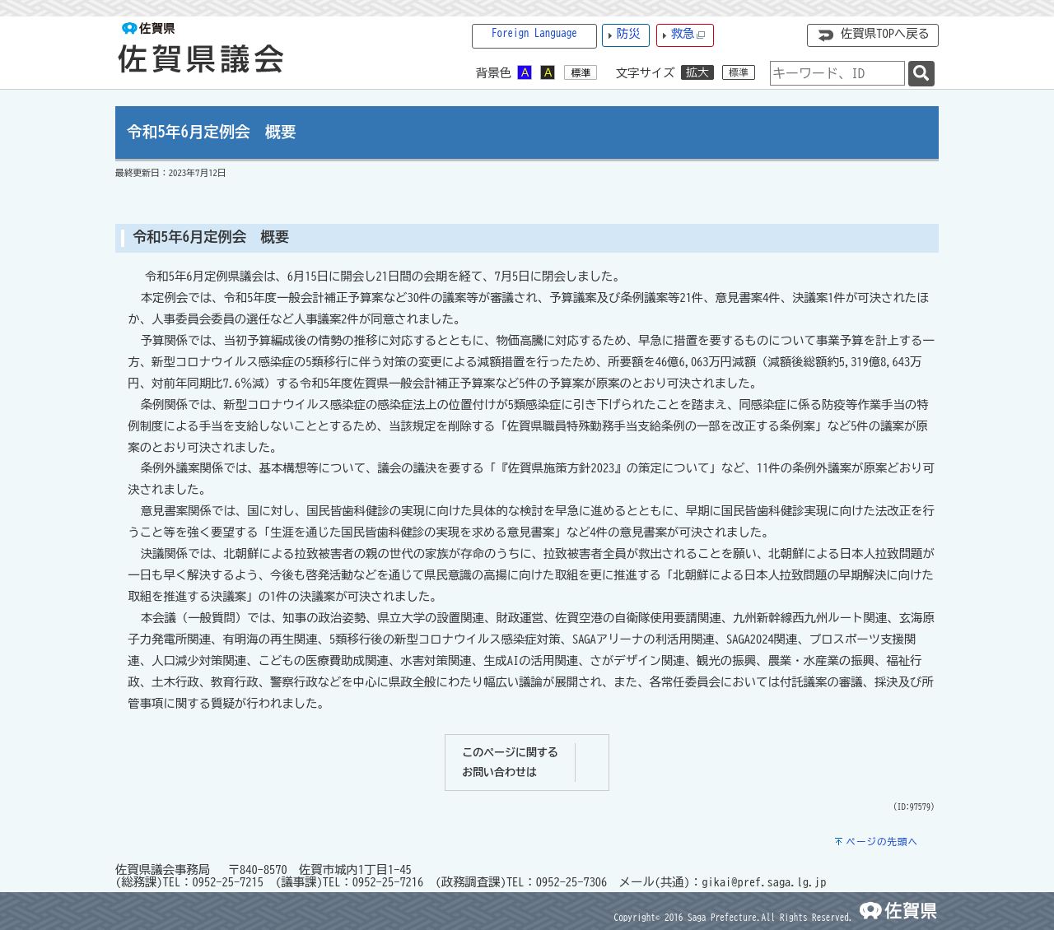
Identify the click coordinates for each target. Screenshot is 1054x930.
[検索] (921, 73)
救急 (688, 34)
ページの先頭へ (882, 841)
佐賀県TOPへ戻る (885, 33)
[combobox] (837, 73)
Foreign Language (534, 33)
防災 (629, 33)
